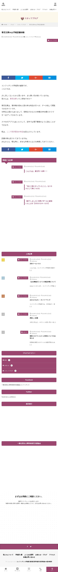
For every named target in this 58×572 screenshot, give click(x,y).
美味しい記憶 (34, 318)
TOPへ (52, 569)
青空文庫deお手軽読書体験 (37, 24)
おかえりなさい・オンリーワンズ (40, 300)
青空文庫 (13, 99)
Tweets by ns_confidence (9, 397)
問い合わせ (17, 569)
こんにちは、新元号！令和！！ (36, 171)
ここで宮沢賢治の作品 (15, 132)
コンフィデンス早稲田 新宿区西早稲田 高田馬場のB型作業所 (34, 561)
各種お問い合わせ (29, 557)
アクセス (44, 9)
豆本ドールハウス (35, 263)
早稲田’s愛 (15, 9)
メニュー (29, 569)
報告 (7, 360)
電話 (40, 569)
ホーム (6, 569)
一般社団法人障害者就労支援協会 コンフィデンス (15, 385)
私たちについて (6, 9)
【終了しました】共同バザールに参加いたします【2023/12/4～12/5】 (38, 202)
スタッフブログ (21, 24)
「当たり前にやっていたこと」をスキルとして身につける (38, 187)
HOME (5, 24)
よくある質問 (24, 9)
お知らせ (25, 332)
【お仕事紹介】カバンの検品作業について (43, 282)
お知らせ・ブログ (35, 9)
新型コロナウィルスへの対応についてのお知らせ (43, 337)
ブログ (12, 24)
